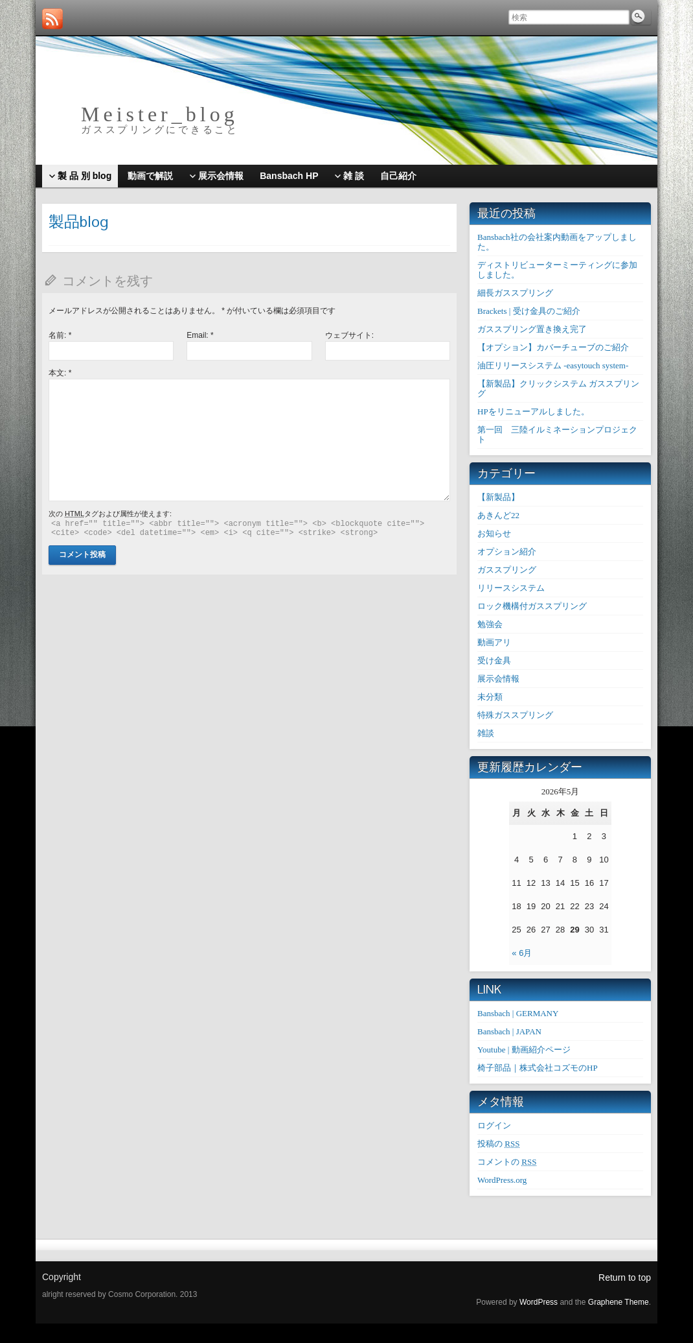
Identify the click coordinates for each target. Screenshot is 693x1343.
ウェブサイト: (349, 335)
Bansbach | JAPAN (509, 1031)
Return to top (624, 1277)
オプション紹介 (506, 551)
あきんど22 (498, 515)
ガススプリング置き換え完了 (532, 329)
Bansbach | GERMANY (517, 1013)
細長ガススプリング (515, 293)
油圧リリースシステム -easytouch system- (552, 365)
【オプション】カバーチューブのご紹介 (553, 347)
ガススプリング (506, 570)
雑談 (485, 733)
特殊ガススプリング (515, 715)
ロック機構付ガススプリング (532, 606)
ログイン (494, 1125)
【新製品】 (498, 497)
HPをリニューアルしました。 (533, 411)
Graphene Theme (618, 1302)
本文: (60, 372)
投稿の (498, 1143)
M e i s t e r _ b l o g (157, 114)
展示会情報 (498, 678)
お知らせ (494, 533)
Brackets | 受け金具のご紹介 (528, 311)
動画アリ (494, 642)
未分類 (490, 697)
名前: (60, 335)
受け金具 (494, 660)
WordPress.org (502, 1180)
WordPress (538, 1302)
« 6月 (522, 953)
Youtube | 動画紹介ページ (524, 1049)
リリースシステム (511, 588)
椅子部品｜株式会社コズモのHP (537, 1068)
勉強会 (490, 624)
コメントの (506, 1162)
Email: (200, 335)
